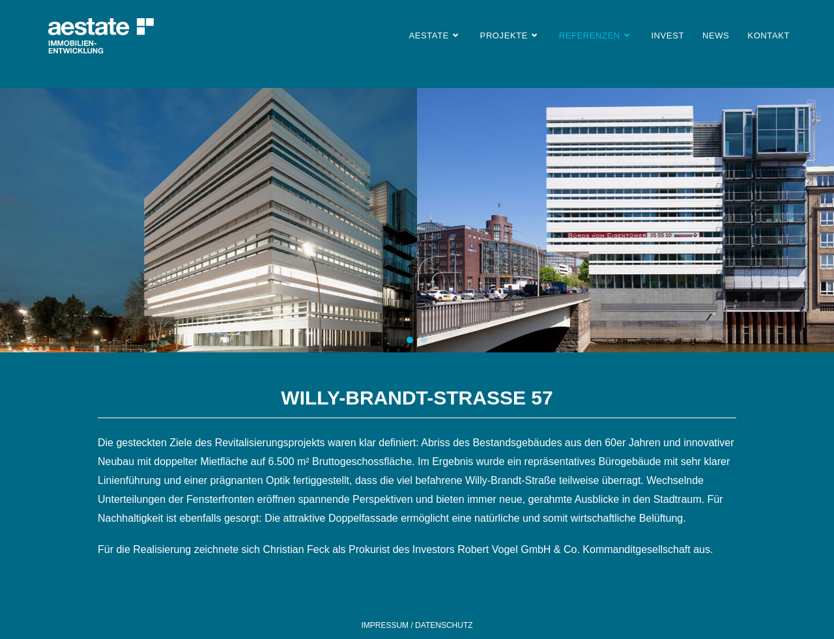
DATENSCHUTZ (443, 625)
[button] (410, 340)
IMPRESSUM (385, 625)
